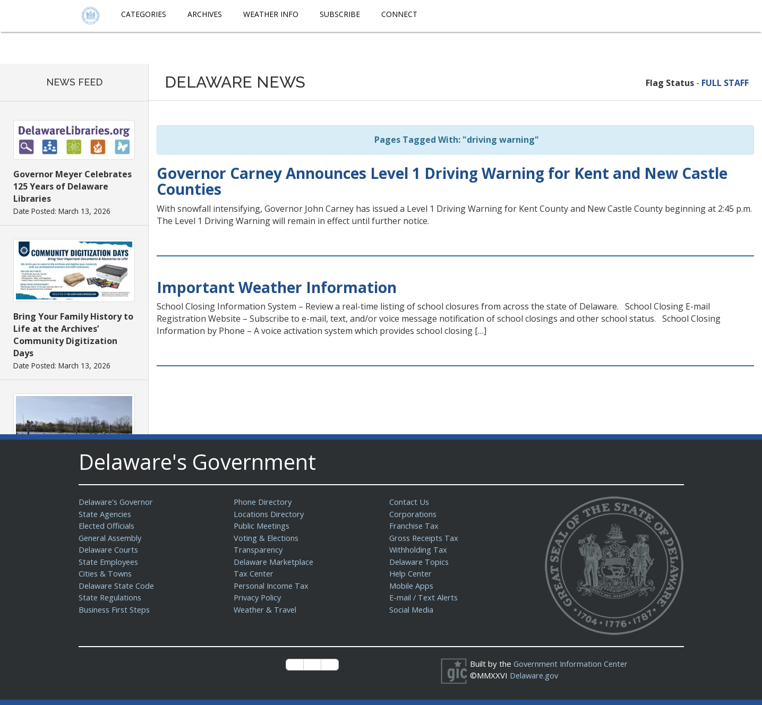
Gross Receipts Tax (425, 537)
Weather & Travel (266, 609)
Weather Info (270, 14)
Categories (143, 14)
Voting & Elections (267, 537)
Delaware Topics (420, 561)
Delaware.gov (535, 675)
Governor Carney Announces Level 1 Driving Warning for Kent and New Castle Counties (442, 181)
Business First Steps (116, 609)
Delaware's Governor (118, 501)
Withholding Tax (418, 549)
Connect (399, 14)
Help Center (411, 573)
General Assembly (112, 537)
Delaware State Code (118, 585)
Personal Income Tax (272, 585)
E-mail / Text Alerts (424, 597)
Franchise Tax (414, 525)
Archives (204, 14)
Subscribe (340, 14)
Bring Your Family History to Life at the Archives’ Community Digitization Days (73, 335)
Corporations (413, 514)
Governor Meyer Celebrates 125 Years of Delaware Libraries (72, 186)
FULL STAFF (725, 83)
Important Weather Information (277, 287)
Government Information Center (572, 663)
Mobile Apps (411, 585)
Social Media (411, 609)
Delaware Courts (109, 549)
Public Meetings (263, 525)
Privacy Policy (259, 597)
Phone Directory (264, 501)
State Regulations (111, 597)
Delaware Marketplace (275, 561)
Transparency (259, 549)
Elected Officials (108, 525)
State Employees (110, 561)
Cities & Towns (106, 573)
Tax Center (254, 573)
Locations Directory (269, 514)
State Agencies (106, 514)
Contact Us (409, 501)
